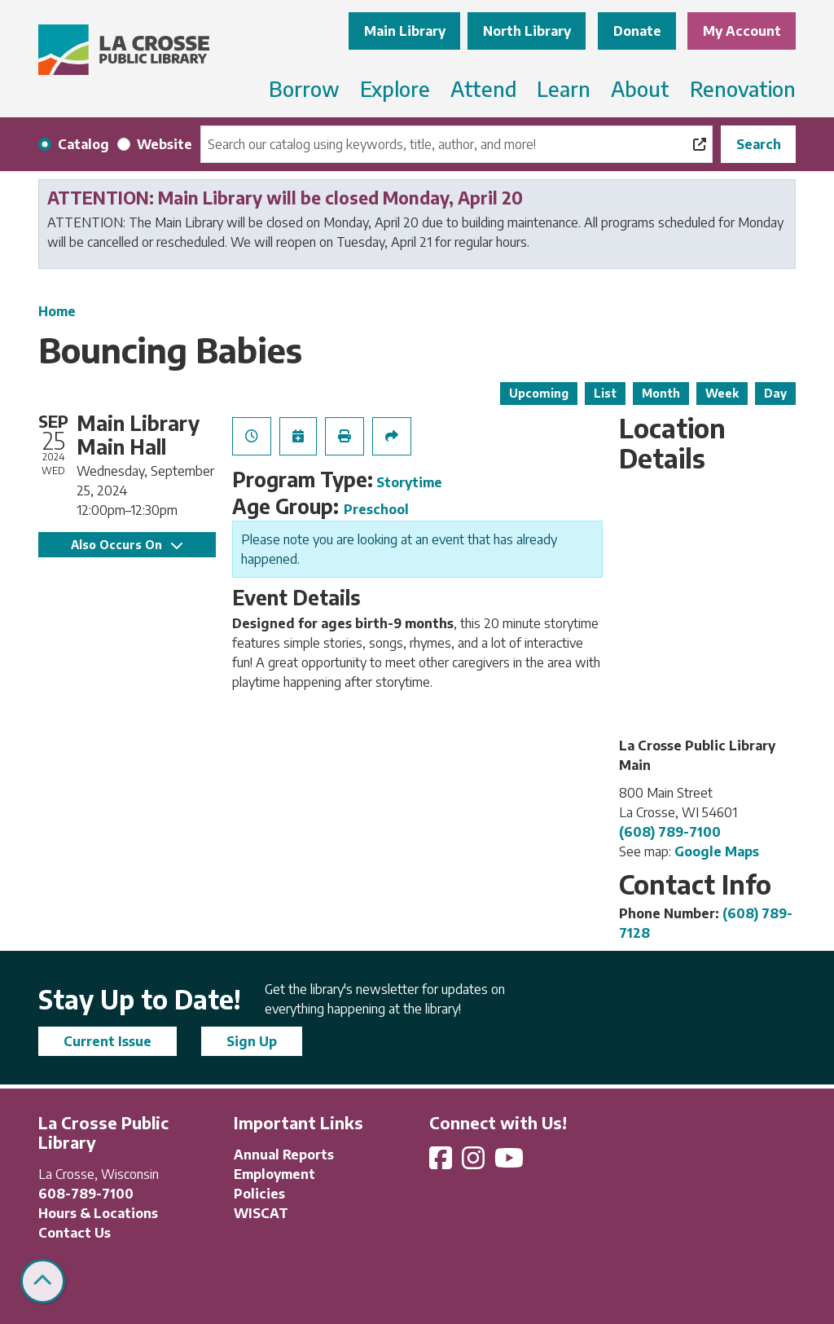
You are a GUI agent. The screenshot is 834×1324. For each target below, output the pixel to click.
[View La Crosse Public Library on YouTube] (510, 1163)
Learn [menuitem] (563, 89)
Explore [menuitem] (395, 89)
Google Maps (716, 851)
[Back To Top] (42, 1281)
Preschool (376, 509)
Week (722, 393)
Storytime (409, 482)
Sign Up (251, 1041)
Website (164, 144)
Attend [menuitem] (483, 89)
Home (57, 311)
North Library (527, 31)
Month (661, 393)
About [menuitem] (640, 89)
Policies (259, 1193)
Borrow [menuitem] (304, 89)
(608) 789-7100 (670, 832)
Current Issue (107, 1041)
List (605, 393)
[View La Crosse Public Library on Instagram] (475, 1163)
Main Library (405, 31)
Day (775, 393)
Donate (637, 31)
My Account (742, 31)
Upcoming (538, 393)
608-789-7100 (86, 1193)
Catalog (83, 144)
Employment (274, 1174)
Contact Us (74, 1233)
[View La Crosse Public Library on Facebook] (442, 1163)
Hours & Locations (98, 1213)
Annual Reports (284, 1154)
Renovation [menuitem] (743, 89)
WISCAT (261, 1213)
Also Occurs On (126, 545)
